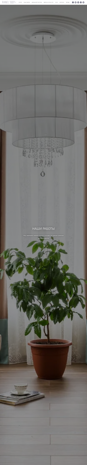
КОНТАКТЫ (62, 2)
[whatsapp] (75, 2)
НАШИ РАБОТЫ (27, 2)
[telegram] (81, 2)
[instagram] (83, 2)
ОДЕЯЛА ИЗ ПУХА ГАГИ (48, 2)
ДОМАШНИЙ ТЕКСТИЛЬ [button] (37, 2)
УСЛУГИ (20, 2)
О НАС (56, 2)
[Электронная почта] (78, 2)
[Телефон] (73, 2)
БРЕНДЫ (68, 2)
